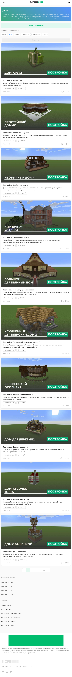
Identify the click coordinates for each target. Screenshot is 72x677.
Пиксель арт (26, 34)
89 (44, 570)
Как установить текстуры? (10, 617)
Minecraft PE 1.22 (7, 586)
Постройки (12, 30)
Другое (45, 34)
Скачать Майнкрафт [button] (36, 26)
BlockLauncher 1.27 (7, 609)
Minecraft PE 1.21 (7, 590)
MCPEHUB (4, 30)
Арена (17, 34)
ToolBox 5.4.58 (6, 605)
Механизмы (36, 34)
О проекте (6, 666)
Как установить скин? (8, 625)
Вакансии (16, 666)
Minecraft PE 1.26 (7, 582)
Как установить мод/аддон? (11, 613)
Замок (4, 34)
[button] (3, 2)
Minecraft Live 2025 (7, 594)
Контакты (27, 666)
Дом (10, 34)
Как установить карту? (9, 621)
